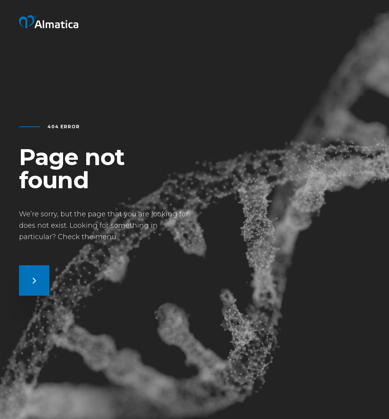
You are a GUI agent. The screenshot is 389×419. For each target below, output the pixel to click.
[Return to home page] (48, 26)
